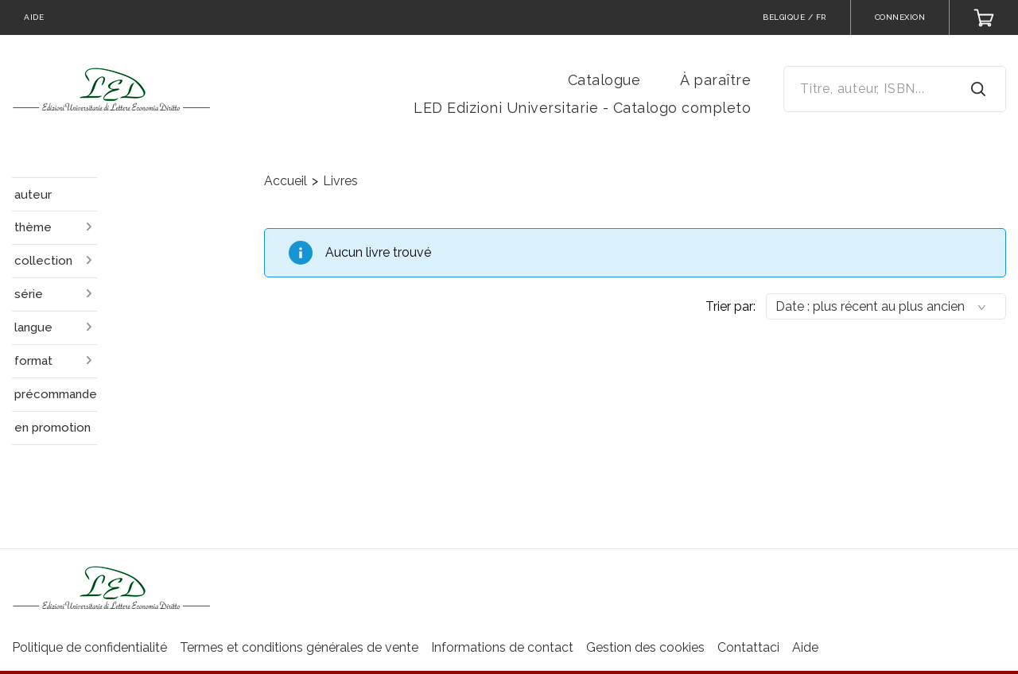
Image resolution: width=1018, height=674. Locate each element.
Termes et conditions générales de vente (299, 647)
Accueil (285, 180)
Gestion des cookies (645, 647)
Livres (340, 180)
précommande (55, 394)
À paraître (715, 80)
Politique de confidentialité (89, 647)
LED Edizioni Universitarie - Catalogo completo (582, 107)
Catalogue (604, 80)
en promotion (52, 427)
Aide (805, 647)
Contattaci (748, 647)
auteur (33, 194)
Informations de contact (502, 647)
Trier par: (730, 306)
